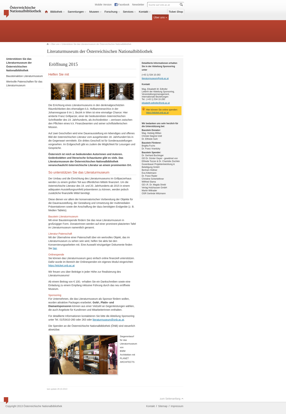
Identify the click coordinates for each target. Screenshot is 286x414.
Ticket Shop (176, 11)
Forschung (112, 11)
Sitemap (162, 406)
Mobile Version (103, 4)
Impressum (177, 406)
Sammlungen (77, 11)
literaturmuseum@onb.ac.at (108, 319)
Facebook (123, 4)
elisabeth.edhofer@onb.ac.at (156, 103)
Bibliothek (57, 11)
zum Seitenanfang (171, 398)
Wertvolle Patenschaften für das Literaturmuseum (24, 83)
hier (55, 248)
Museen (95, 11)
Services (129, 11)
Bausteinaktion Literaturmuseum (24, 76)
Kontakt (145, 11)
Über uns (160, 17)
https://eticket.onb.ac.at (61, 265)
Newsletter (138, 4)
